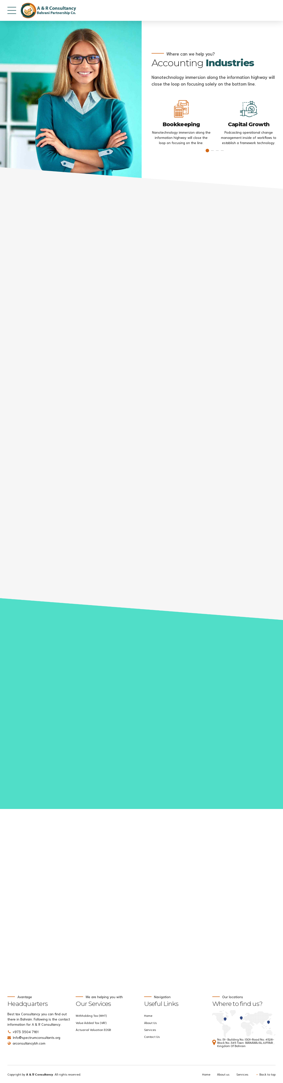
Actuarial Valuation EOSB (93, 1029)
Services (150, 1029)
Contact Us (152, 1036)
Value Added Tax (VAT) (91, 1022)
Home (148, 1015)
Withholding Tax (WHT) (91, 1015)
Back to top (267, 1074)
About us (223, 1074)
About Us (150, 1022)
